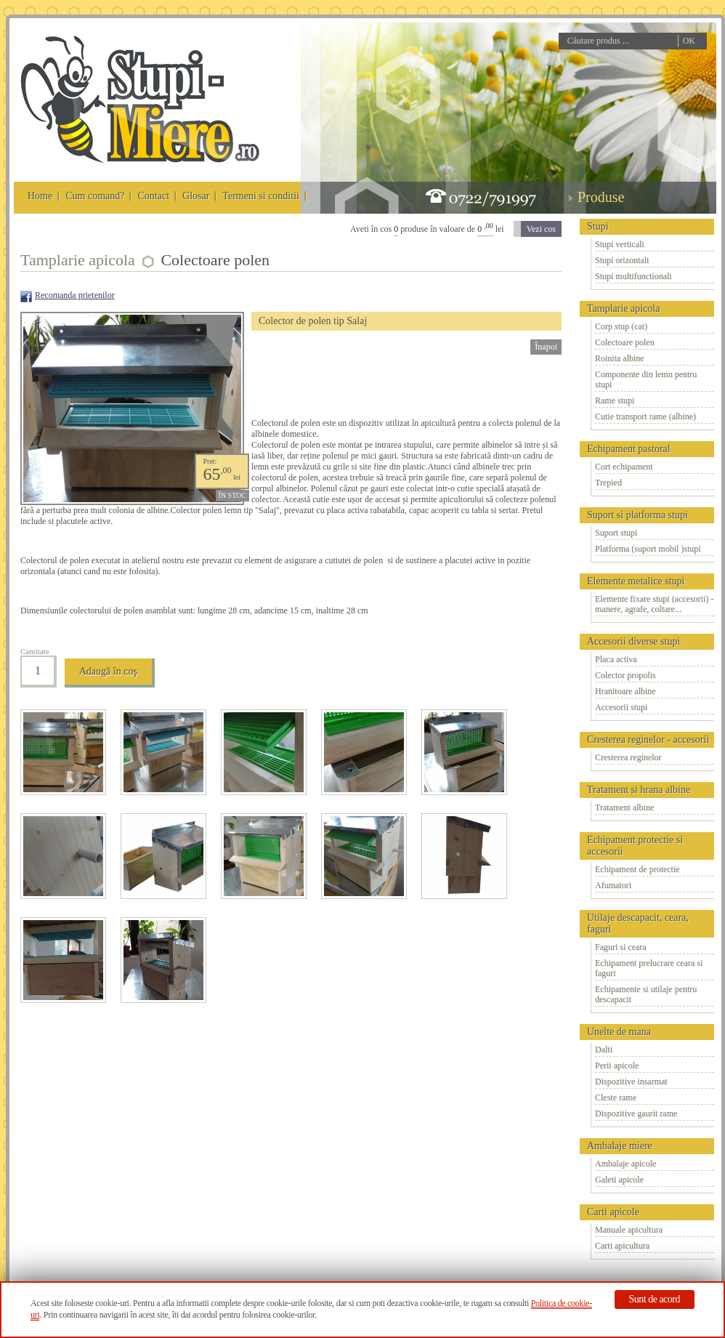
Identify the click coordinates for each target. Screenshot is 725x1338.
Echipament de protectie (637, 869)
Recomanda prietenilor (75, 295)
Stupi (598, 226)
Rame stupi (614, 400)
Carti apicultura (622, 1246)
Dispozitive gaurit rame (636, 1113)
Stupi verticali (619, 244)
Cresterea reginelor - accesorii (648, 739)
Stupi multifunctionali (633, 276)
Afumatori (613, 885)
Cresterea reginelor (628, 757)
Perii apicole (617, 1065)
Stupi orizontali (622, 260)
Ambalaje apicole (625, 1163)
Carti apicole (613, 1211)
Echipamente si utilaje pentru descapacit (646, 994)
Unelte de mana (619, 1031)
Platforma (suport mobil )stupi (648, 549)
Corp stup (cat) (621, 326)
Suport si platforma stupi (637, 514)
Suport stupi (616, 533)
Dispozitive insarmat (631, 1081)
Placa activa (616, 659)
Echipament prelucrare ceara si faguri (648, 968)
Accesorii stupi (621, 707)
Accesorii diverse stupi (633, 641)
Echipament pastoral (629, 448)
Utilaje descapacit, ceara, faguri (638, 923)
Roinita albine (619, 358)
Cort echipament (624, 467)
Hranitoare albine (625, 691)
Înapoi (546, 347)
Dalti (603, 1049)
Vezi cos (541, 229)
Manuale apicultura (629, 1230)
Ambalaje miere (619, 1145)
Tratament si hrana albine (638, 789)
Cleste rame (615, 1097)
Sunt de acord (654, 1299)
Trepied (608, 482)
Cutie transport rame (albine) (645, 416)
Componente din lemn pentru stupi (646, 379)
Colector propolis (625, 675)
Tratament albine (624, 807)
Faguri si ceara (621, 947)
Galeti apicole (619, 1179)
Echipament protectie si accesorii (635, 845)
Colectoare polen (625, 342)
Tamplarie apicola (623, 308)
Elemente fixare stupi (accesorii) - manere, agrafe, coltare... (654, 604)
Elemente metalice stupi (636, 581)
